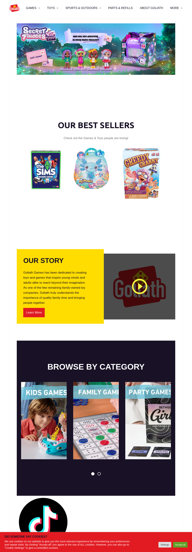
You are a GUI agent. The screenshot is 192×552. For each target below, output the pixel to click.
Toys (53, 8)
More (176, 8)
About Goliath (151, 8)
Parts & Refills (120, 8)
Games (33, 8)
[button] (96, 49)
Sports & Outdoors (83, 8)
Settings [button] (165, 544)
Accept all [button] (180, 544)
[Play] (139, 286)
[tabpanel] (44, 420)
